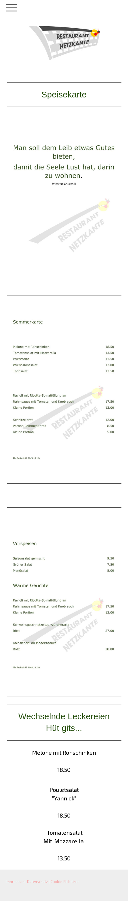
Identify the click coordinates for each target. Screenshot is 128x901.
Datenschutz (37, 881)
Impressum (15, 881)
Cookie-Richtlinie (65, 881)
